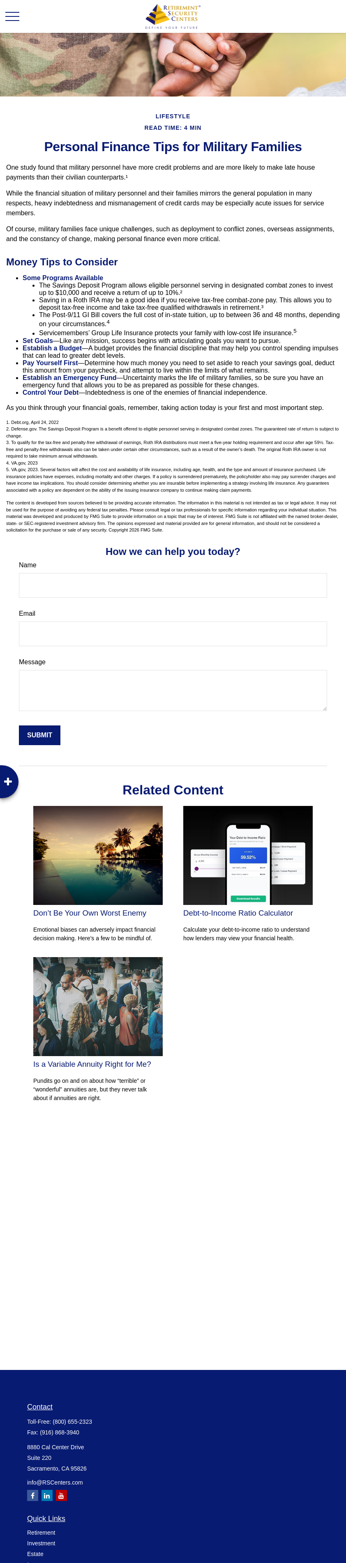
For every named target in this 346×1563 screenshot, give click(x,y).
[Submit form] (39, 735)
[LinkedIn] (47, 1495)
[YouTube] (61, 1495)
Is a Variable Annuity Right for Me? (92, 1064)
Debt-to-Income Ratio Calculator (238, 913)
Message (32, 661)
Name (28, 565)
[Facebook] (32, 1495)
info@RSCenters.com (55, 1482)
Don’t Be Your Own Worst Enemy (89, 913)
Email (27, 613)
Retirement (41, 1532)
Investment (41, 1543)
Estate (35, 1554)
